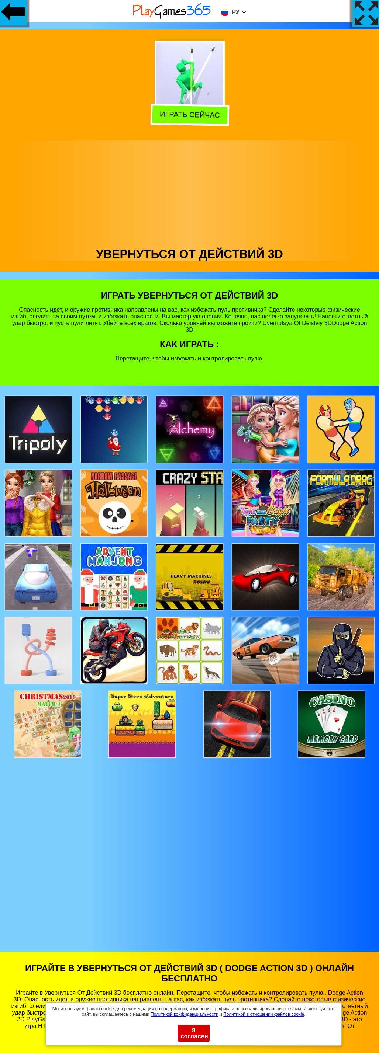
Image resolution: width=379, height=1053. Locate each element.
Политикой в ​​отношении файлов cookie (263, 1014)
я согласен (195, 1032)
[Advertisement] (190, 192)
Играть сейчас (189, 114)
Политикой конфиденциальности (184, 1014)
